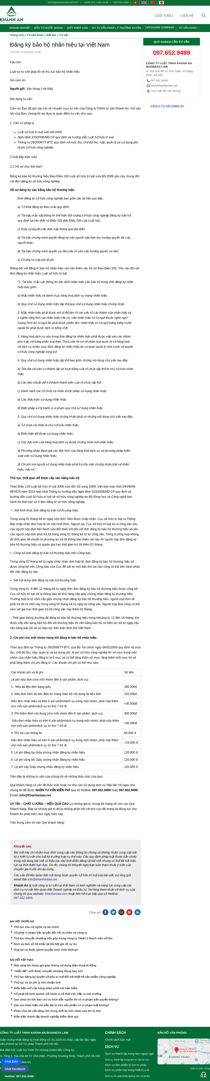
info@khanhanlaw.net (62, 2)
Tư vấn (63, 35)
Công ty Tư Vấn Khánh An (167, 105)
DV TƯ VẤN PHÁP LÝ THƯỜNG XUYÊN (118, 27)
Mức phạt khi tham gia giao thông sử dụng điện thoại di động (55, 965)
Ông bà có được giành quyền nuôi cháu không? (46, 949)
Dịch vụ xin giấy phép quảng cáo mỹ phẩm (127, 1076)
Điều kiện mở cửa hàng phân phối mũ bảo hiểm (46, 988)
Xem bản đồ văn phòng (163, 90)
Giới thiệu (164, 16)
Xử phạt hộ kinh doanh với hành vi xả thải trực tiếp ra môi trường (57, 993)
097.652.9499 (121, 2)
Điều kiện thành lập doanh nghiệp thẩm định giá (46, 1016)
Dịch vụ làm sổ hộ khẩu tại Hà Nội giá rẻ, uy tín (45, 944)
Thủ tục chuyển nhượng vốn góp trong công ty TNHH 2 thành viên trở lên (63, 938)
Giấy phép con (79, 27)
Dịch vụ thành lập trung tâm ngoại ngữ (129, 1053)
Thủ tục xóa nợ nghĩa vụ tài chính (36, 927)
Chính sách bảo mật (118, 1039)
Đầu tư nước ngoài (50, 27)
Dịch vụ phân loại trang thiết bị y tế (127, 1070)
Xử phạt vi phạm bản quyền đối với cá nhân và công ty (50, 932)
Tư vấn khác (189, 27)
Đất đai (51, 35)
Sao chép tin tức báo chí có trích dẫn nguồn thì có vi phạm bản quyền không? (66, 999)
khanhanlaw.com (56, 893)
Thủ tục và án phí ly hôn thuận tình (37, 982)
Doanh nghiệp (21, 27)
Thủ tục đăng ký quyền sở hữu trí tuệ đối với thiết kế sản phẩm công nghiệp (65, 976)
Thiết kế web (196, 1068)
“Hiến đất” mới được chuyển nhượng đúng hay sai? (48, 971)
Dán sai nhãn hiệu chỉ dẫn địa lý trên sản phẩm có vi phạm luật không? (62, 1005)
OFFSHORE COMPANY (161, 27)
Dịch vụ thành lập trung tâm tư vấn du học (127, 1059)
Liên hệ (187, 16)
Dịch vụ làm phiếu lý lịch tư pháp (126, 1064)
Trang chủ (17, 35)
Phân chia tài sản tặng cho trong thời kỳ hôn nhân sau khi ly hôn (57, 1010)
